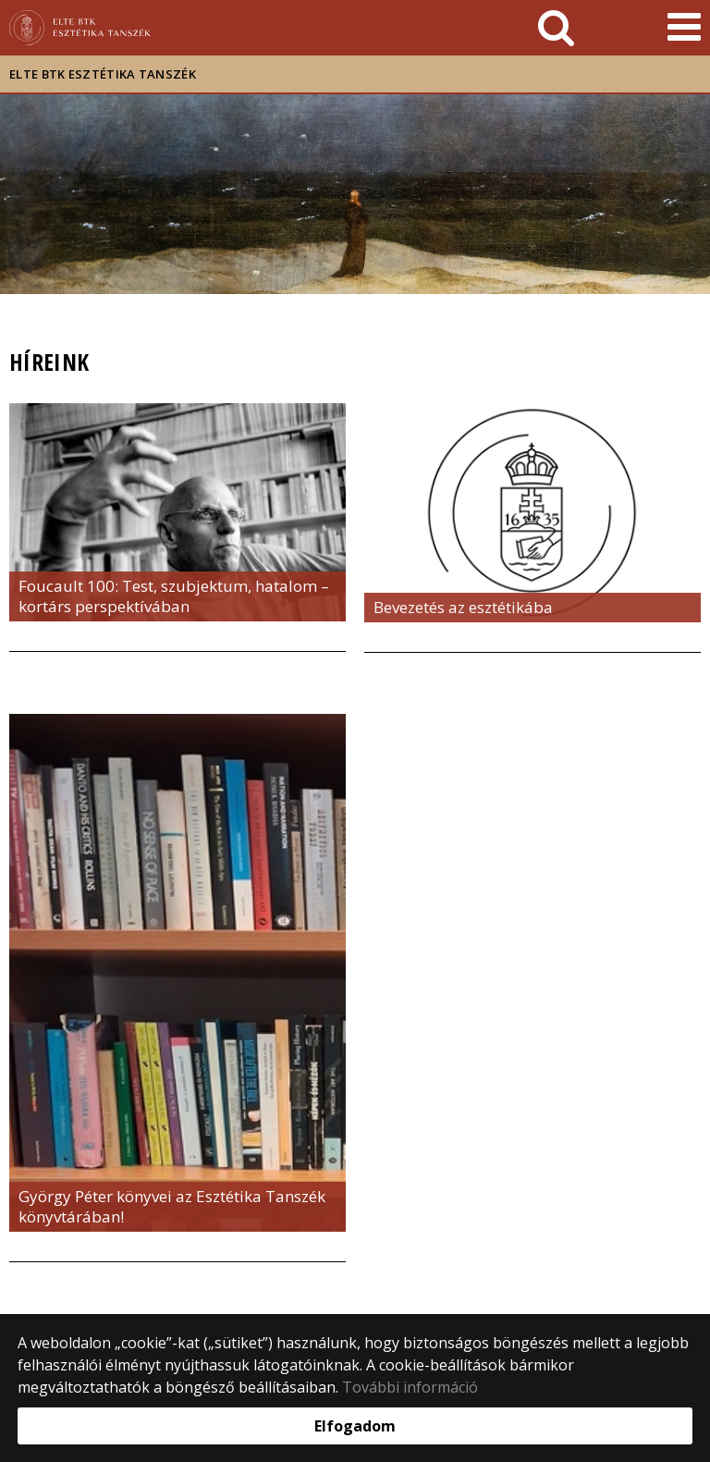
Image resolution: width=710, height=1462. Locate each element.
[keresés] (556, 27)
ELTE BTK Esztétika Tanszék (102, 74)
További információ (410, 1387)
